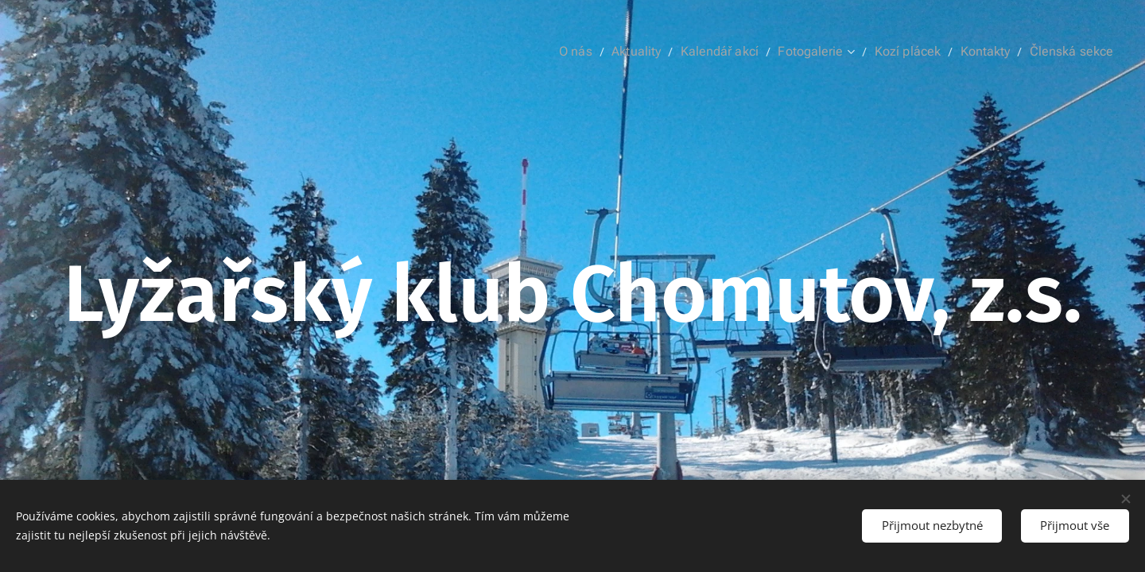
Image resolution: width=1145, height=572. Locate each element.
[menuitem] (603, 52)
